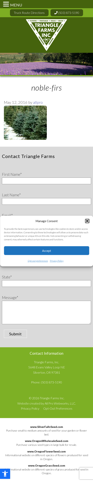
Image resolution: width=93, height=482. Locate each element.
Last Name (11, 194)
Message (10, 297)
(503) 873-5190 (66, 12)
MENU (16, 5)
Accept (46, 250)
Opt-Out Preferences (57, 408)
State (7, 277)
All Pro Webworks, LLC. (60, 403)
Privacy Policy (57, 260)
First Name (12, 174)
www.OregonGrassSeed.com (46, 465)
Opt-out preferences (38, 260)
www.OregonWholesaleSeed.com (46, 441)
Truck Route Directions (29, 12)
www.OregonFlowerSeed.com (46, 451)
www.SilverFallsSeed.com (46, 426)
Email (7, 215)
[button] (5, 474)
